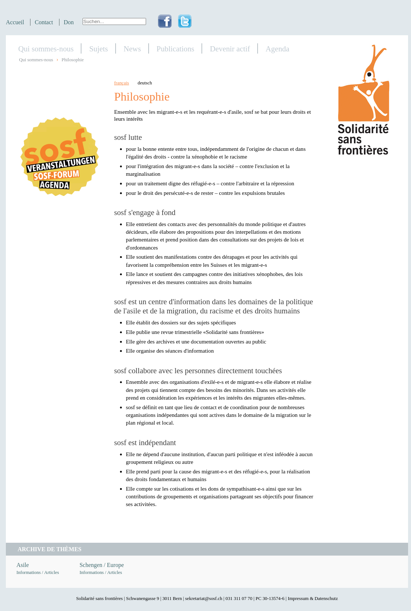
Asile (23, 565)
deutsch (145, 83)
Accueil (15, 22)
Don (69, 22)
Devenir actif (230, 48)
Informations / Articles (38, 572)
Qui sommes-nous (46, 48)
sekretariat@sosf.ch (203, 598)
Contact (44, 22)
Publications (175, 48)
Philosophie (73, 59)
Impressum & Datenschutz (313, 598)
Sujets (98, 48)
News (132, 48)
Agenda (278, 48)
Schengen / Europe (102, 565)
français (121, 83)
